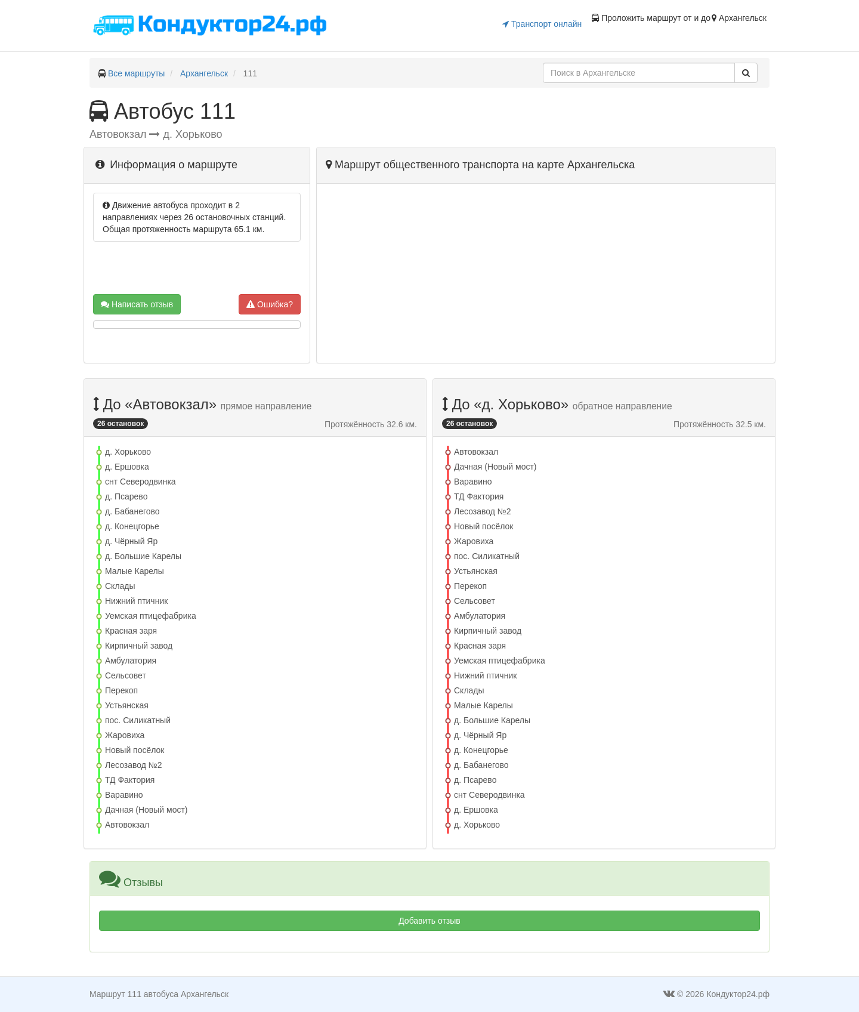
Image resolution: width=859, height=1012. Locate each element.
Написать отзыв (137, 304)
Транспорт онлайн (542, 24)
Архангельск (204, 73)
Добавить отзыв (429, 920)
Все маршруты (136, 73)
